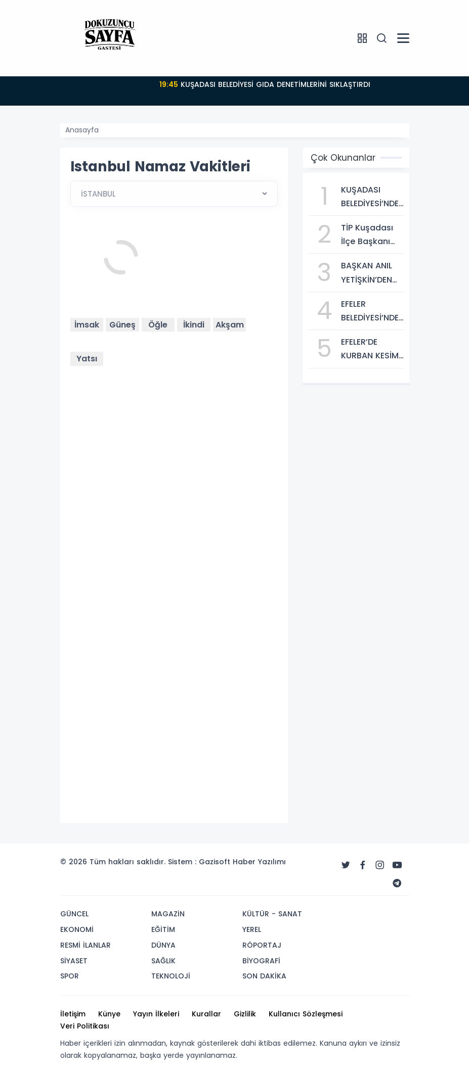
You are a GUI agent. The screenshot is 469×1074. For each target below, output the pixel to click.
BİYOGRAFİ (261, 961)
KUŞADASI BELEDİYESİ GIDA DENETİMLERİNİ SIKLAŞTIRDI (264, 84)
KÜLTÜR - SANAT (272, 914)
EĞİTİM (163, 929)
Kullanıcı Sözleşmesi (306, 1014)
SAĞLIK (163, 961)
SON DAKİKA (264, 976)
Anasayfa (82, 130)
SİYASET (74, 961)
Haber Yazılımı (259, 862)
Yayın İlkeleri (156, 1014)
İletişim (73, 1014)
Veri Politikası (84, 1026)
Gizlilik (245, 1014)
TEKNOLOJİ (170, 976)
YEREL (251, 929)
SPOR (69, 976)
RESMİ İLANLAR (85, 945)
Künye (109, 1014)
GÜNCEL (74, 914)
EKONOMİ (77, 929)
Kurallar (206, 1014)
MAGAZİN (168, 914)
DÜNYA (163, 945)
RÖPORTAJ (261, 945)
